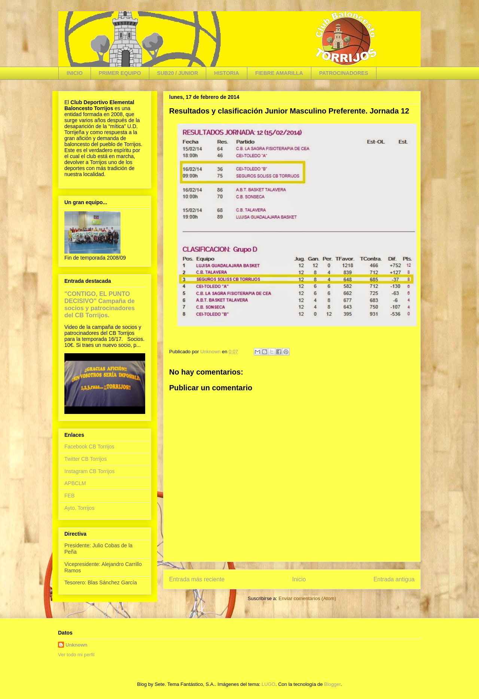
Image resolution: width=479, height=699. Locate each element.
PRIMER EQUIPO (120, 73)
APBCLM (75, 483)
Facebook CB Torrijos (89, 447)
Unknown (76, 645)
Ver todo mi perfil (76, 654)
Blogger (332, 684)
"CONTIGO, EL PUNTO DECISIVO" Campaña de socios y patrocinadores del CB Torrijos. (99, 304)
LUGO (268, 684)
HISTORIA (226, 73)
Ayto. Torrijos (79, 508)
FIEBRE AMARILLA (279, 73)
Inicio (299, 579)
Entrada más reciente (197, 579)
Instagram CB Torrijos (89, 471)
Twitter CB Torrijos (85, 459)
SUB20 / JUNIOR (177, 73)
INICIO (75, 73)
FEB (69, 496)
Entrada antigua (394, 579)
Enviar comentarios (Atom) (307, 598)
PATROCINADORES (343, 73)
